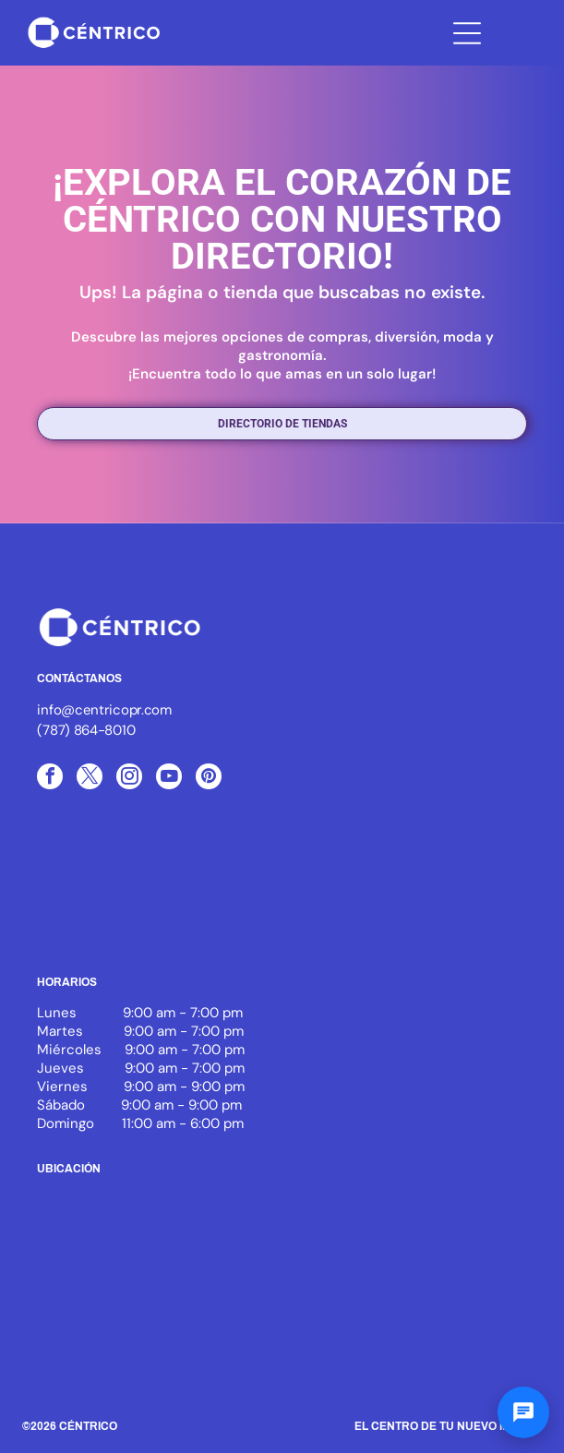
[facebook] (50, 778)
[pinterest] (209, 778)
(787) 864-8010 (86, 730)
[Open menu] (467, 33)
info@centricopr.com (104, 710)
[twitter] (89, 778)
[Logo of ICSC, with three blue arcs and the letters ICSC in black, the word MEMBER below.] (121, 892)
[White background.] (282, 892)
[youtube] (169, 778)
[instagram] (129, 778)
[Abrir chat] (523, 1412)
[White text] (442, 892)
